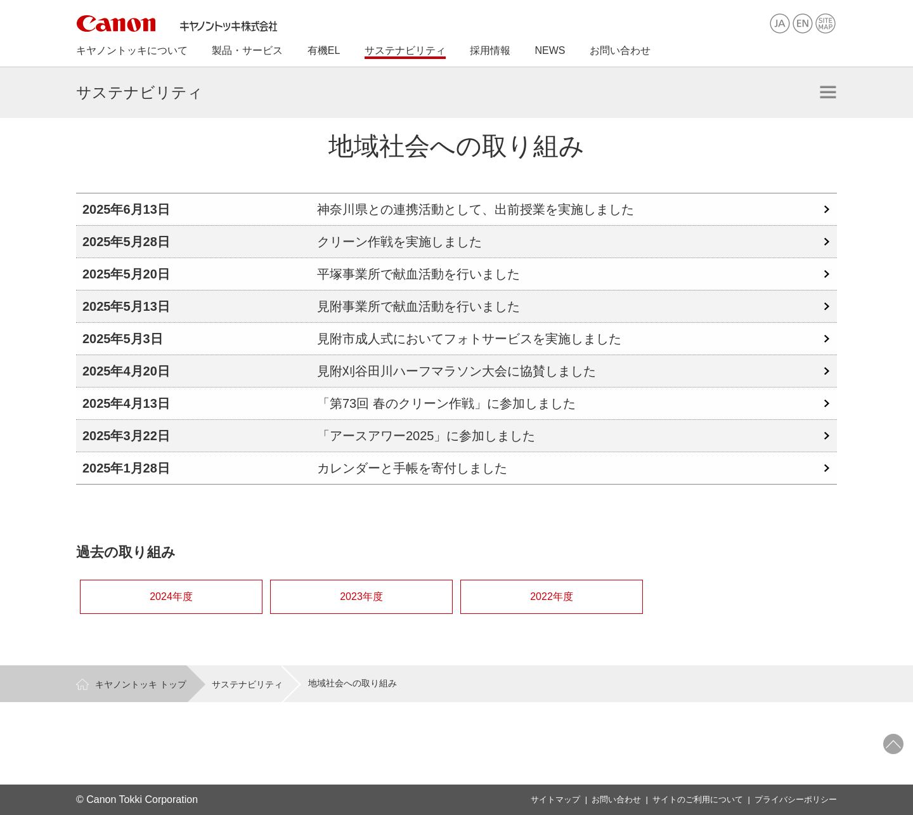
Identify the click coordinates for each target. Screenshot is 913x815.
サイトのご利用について (697, 799)
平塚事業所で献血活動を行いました (418, 274)
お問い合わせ (616, 799)
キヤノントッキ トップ (140, 684)
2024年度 (171, 596)
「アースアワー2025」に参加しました (426, 436)
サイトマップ (555, 799)
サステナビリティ (247, 684)
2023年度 (361, 596)
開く (828, 92)
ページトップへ (893, 744)
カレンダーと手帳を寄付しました (412, 468)
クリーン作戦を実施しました (399, 242)
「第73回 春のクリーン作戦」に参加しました (446, 403)
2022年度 (551, 596)
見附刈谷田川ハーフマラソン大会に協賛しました (456, 371)
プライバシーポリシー (795, 799)
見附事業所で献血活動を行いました (418, 306)
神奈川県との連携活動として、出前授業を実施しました (475, 209)
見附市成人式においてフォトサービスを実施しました (469, 339)
